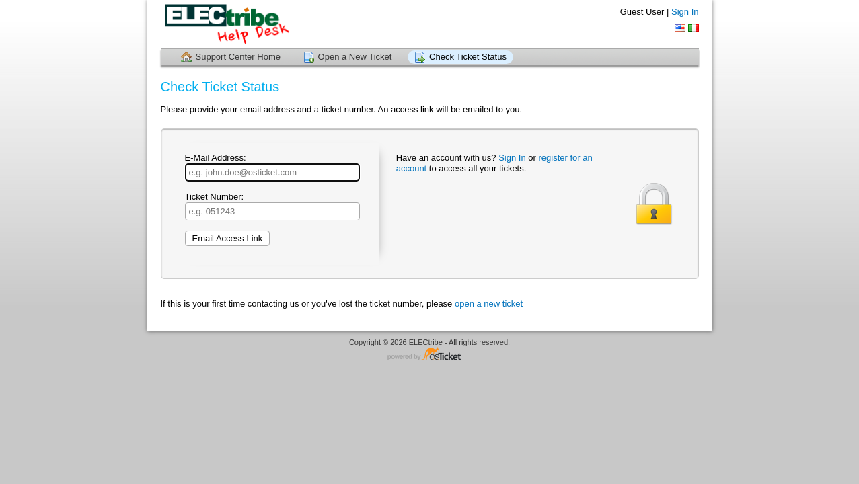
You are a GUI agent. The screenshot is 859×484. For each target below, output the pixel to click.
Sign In (684, 12)
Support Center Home (238, 57)
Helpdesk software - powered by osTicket (429, 354)
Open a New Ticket (355, 57)
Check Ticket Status (468, 57)
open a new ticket (489, 303)
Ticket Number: (272, 206)
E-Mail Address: (272, 167)
